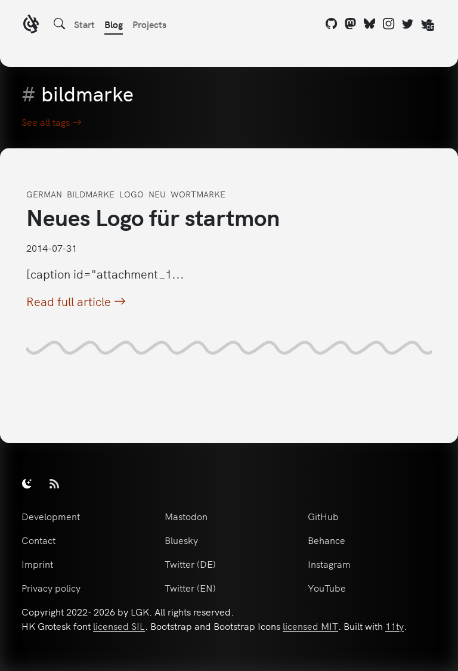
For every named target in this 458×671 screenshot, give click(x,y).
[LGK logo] (31, 25)
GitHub (323, 515)
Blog (113, 23)
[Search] (59, 23)
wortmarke (198, 194)
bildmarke (90, 194)
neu (157, 194)
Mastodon (186, 515)
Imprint (37, 563)
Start (84, 23)
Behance (326, 539)
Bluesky (181, 539)
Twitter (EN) (190, 587)
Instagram (329, 563)
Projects (149, 23)
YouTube (327, 587)
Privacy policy (51, 587)
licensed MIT (310, 625)
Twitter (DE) (190, 563)
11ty (394, 625)
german (44, 194)
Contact (38, 539)
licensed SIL (119, 625)
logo (131, 194)
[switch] (26, 483)
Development (50, 515)
